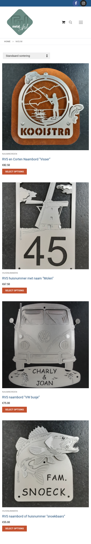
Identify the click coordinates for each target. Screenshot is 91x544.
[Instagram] (83, 3)
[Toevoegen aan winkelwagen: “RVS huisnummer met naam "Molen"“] (14, 290)
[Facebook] (76, 3)
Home (7, 41)
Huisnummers (10, 273)
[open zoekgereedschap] (70, 22)
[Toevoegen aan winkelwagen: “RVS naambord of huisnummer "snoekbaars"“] (14, 528)
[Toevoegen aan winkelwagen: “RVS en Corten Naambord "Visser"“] (14, 172)
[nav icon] (81, 22)
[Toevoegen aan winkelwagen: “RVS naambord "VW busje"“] (14, 410)
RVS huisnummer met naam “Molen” (27, 278)
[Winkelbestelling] (26, 56)
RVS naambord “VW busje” (21, 397)
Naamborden (9, 392)
